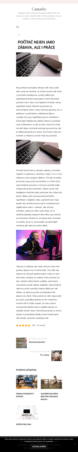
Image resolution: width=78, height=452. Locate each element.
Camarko (39, 9)
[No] (75, 444)
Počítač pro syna (23, 424)
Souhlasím (39, 446)
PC (19, 35)
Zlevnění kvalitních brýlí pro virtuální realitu (49, 396)
